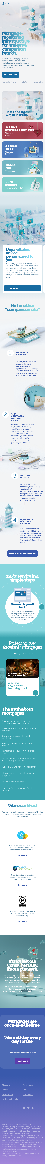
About (25, 1090)
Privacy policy (28, 1085)
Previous (2, 677)
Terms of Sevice (14, 1156)
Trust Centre (28, 1094)
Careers (5, 1090)
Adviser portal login (10, 1099)
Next (42, 677)
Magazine (6, 1085)
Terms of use (7, 1094)
